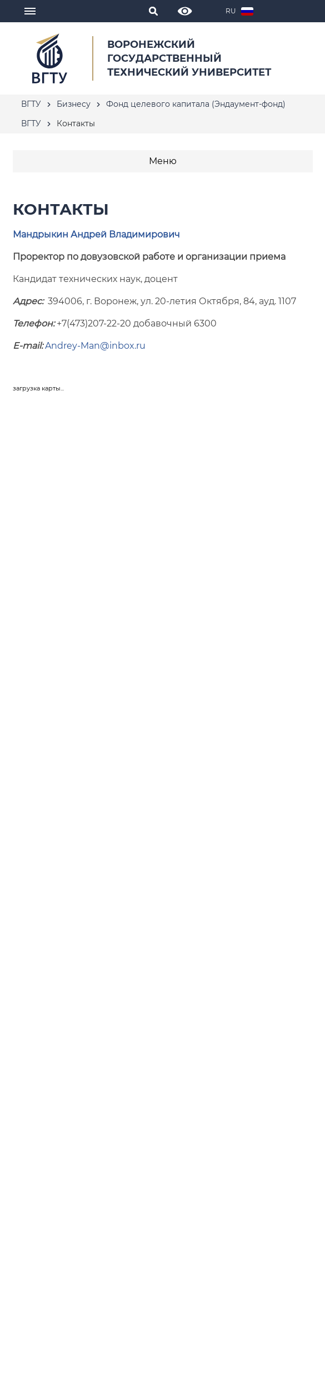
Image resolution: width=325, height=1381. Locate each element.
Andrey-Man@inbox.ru (95, 345)
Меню (163, 161)
